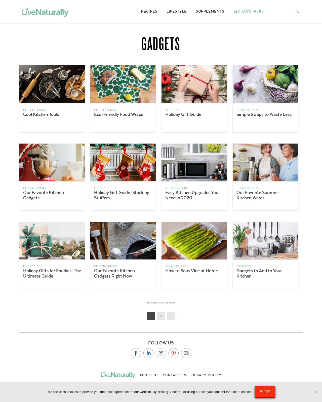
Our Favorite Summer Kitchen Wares (257, 195)
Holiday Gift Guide (183, 114)
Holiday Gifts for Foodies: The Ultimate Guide (52, 273)
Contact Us (174, 375)
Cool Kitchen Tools (41, 114)
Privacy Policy (206, 375)
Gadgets (243, 266)
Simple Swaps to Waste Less (264, 114)
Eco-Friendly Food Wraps (118, 114)
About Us (149, 375)
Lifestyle (173, 110)
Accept (266, 392)
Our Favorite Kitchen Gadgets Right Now (114, 273)
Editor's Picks (34, 110)
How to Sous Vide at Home (191, 270)
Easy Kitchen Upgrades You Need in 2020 (191, 195)
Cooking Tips (175, 266)
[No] (315, 392)
